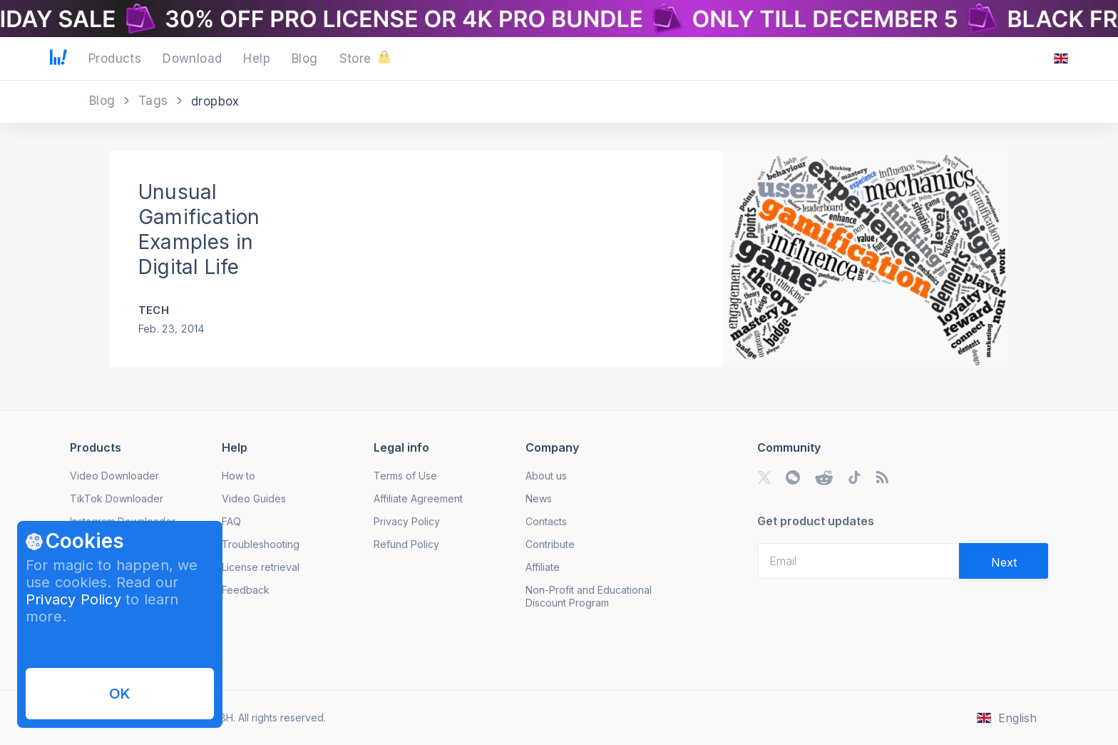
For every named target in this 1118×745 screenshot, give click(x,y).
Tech (153, 310)
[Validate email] (1003, 561)
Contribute (550, 544)
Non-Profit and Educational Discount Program (588, 596)
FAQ (231, 521)
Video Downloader (114, 476)
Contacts (546, 521)
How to (238, 476)
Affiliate (542, 567)
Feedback (246, 590)
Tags (155, 100)
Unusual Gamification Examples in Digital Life (199, 229)
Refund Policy (406, 544)
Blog (104, 100)
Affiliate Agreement (418, 498)
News (538, 498)
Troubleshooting (260, 544)
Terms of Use (405, 476)
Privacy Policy (73, 599)
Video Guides (254, 498)
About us (546, 476)
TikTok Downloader (116, 498)
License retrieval (260, 567)
